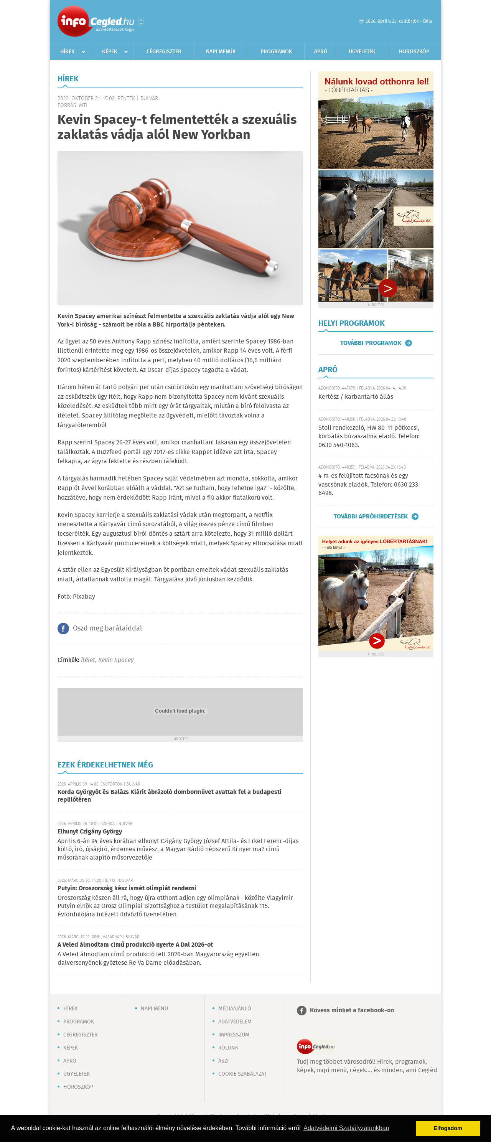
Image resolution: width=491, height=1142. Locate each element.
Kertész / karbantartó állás (355, 397)
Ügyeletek (362, 52)
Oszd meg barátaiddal (107, 628)
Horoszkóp (414, 52)
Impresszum (233, 1035)
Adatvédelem (235, 1022)
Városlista (141, 22)
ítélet (88, 660)
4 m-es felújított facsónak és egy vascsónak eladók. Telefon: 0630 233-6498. (369, 484)
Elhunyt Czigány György (90, 832)
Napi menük (221, 52)
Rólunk (228, 1048)
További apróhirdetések (371, 516)
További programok (370, 343)
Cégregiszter (164, 52)
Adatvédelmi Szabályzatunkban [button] (346, 1128)
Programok (276, 52)
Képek (109, 52)
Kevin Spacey (116, 660)
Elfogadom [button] (448, 1128)
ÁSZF (224, 1061)
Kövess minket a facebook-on (352, 1010)
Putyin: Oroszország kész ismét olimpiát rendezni (127, 888)
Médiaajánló (234, 1009)
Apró (321, 52)
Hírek (67, 52)
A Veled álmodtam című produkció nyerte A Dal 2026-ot (135, 945)
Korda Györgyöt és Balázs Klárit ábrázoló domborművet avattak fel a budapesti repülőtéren (170, 796)
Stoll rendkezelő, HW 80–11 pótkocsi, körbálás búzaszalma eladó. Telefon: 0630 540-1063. (369, 436)
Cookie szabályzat (242, 1074)
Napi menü (154, 1009)
